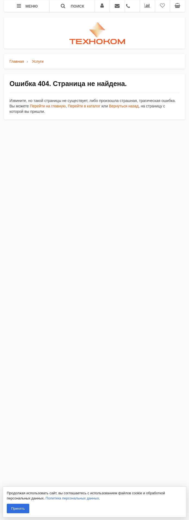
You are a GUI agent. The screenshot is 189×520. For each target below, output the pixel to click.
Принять (18, 508)
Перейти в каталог (84, 106)
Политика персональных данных (72, 498)
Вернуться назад (124, 106)
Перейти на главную (48, 106)
